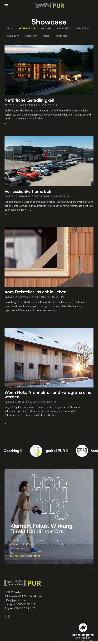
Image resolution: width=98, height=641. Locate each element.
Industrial (83, 28)
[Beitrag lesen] (5, 125)
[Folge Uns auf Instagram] (10, 616)
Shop (46, 36)
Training (61, 36)
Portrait (13, 36)
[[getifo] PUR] (67, 450)
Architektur (26, 28)
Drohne (46, 28)
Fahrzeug (63, 28)
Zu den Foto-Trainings (25, 556)
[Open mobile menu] (6, 5)
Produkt (31, 36)
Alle (9, 28)
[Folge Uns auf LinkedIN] (6, 616)
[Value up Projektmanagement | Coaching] (21, 450)
